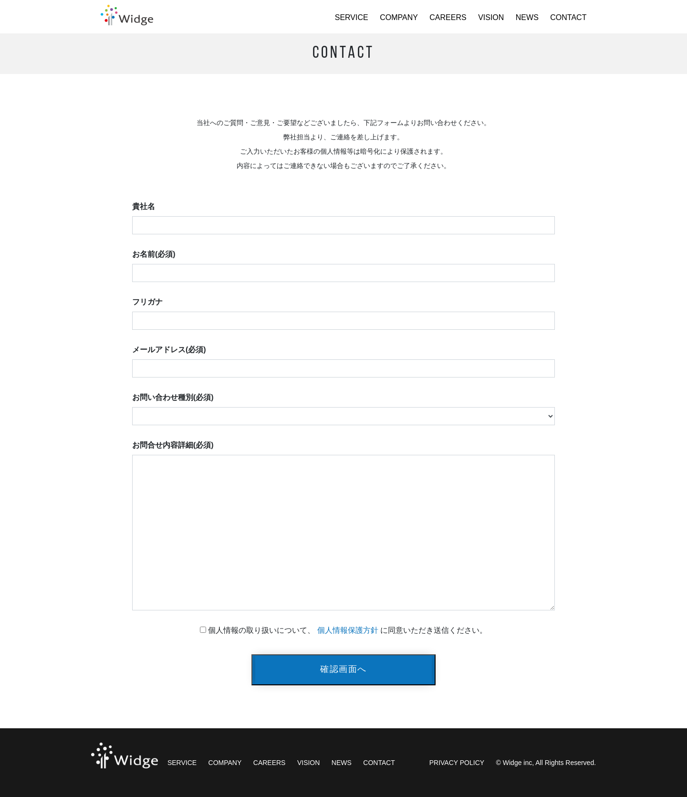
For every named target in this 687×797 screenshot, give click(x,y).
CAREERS (447, 17)
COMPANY (399, 17)
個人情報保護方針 (347, 630)
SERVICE (351, 17)
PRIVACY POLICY (456, 762)
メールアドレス (169, 350)
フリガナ (147, 302)
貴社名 (143, 206)
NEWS (527, 17)
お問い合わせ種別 (173, 397)
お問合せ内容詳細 (173, 445)
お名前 (154, 254)
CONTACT (568, 17)
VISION (491, 17)
